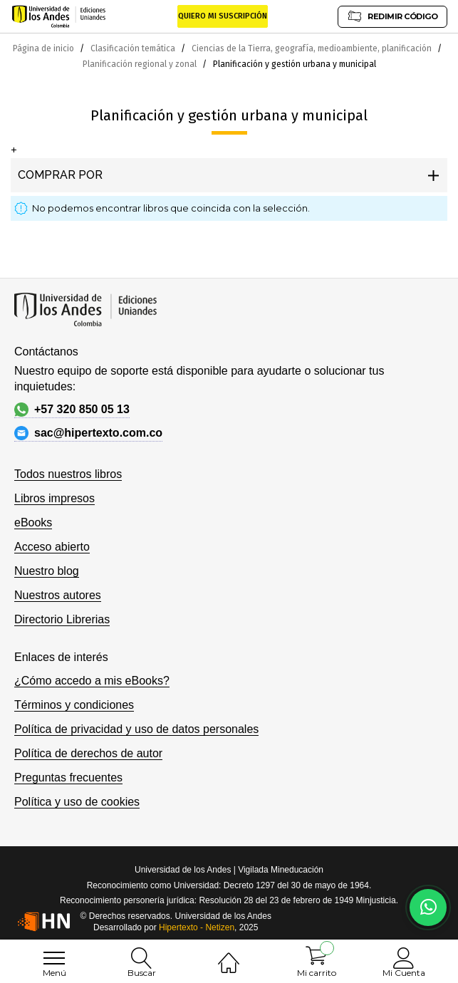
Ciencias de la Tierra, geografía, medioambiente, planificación (313, 48)
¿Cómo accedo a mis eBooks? (92, 681)
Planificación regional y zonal (141, 64)
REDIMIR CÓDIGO (392, 16)
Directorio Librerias (62, 619)
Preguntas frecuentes (68, 777)
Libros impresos (54, 498)
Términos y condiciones (74, 705)
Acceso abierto (52, 547)
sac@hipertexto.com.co (88, 433)
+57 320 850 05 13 (72, 409)
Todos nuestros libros (68, 474)
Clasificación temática (133, 48)
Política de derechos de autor (88, 753)
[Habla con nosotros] (428, 907)
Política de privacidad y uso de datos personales (136, 729)
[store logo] (59, 16)
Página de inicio (44, 48)
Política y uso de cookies (77, 802)
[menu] (54, 958)
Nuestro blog (46, 571)
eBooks (33, 522)
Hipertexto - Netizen (196, 927)
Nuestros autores (57, 595)
